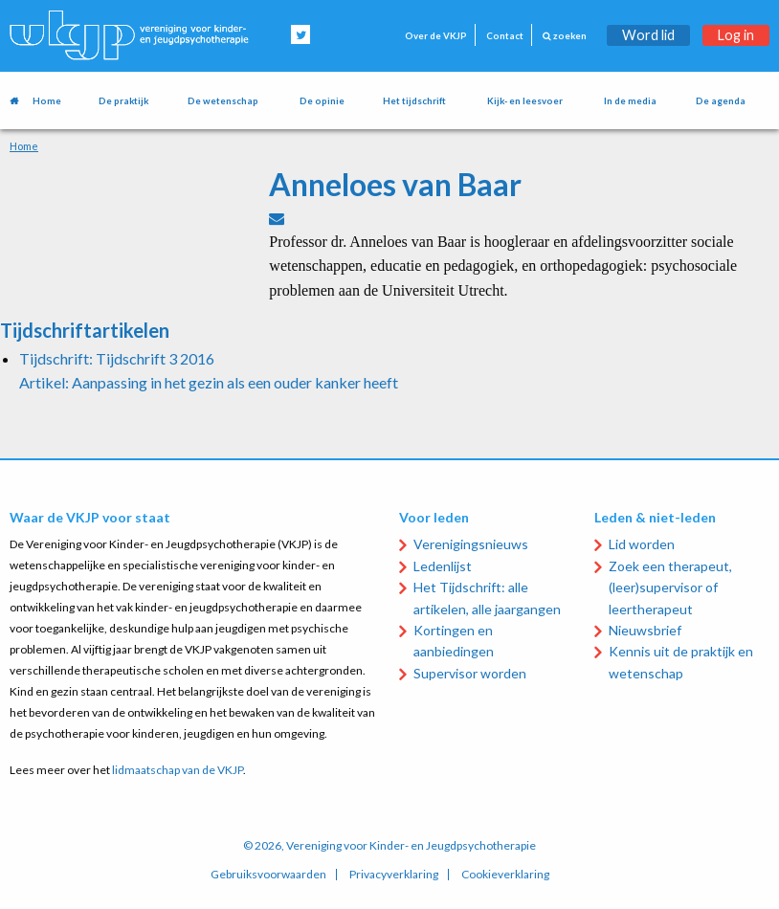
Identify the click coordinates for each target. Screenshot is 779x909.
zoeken (565, 36)
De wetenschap (223, 101)
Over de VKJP (436, 36)
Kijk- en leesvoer (525, 101)
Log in (736, 35)
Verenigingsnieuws (470, 544)
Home (47, 101)
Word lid (648, 35)
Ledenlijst (442, 566)
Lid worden (642, 544)
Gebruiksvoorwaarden (268, 874)
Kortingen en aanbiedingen (453, 640)
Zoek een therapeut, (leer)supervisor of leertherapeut (670, 587)
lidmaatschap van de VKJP (177, 770)
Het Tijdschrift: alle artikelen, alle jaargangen (487, 597)
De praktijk (123, 101)
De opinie (322, 101)
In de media (630, 101)
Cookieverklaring (505, 874)
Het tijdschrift (414, 101)
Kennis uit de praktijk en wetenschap (681, 661)
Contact (504, 36)
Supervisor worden (469, 673)
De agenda (721, 101)
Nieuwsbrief (645, 630)
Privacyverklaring (393, 874)
